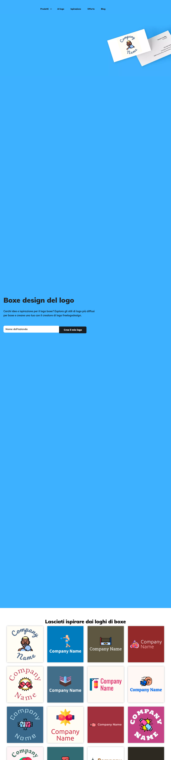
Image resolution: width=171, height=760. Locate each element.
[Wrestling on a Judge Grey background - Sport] (106, 644)
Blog (102, 6)
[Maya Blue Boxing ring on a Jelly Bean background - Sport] (65, 684)
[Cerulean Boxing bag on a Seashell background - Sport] (106, 684)
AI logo (59, 6)
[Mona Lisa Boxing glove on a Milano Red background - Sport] (106, 725)
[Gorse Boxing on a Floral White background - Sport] (65, 725)
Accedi (163, 6)
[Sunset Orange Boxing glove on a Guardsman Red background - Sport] (146, 644)
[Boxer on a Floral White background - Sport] (25, 644)
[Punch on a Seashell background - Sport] (146, 684)
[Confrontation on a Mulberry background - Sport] (146, 725)
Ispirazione (74, 6)
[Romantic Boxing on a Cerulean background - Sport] (65, 644)
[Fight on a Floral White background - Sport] (25, 684)
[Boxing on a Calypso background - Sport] (25, 725)
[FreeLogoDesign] (19, 6)
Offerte (89, 6)
